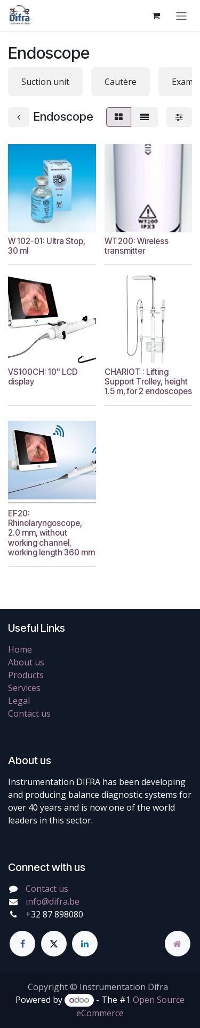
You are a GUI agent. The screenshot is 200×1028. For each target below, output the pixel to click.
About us (26, 662)
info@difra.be (52, 901)
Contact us (29, 713)
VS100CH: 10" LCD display (43, 377)
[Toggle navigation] (181, 15)
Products (26, 675)
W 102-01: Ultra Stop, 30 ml (46, 245)
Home (20, 649)
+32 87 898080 (54, 914)
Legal (19, 701)
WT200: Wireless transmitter (137, 245)
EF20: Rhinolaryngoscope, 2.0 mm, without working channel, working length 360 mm (51, 532)
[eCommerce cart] (155, 15)
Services (24, 688)
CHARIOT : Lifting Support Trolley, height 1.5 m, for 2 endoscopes (148, 381)
